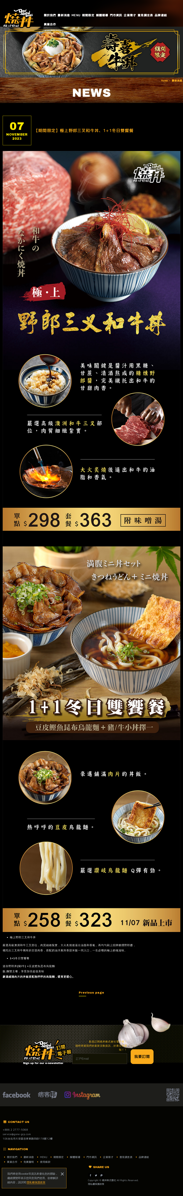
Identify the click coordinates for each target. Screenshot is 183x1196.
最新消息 (64, 15)
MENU (75, 15)
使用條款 (45, 1162)
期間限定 (88, 15)
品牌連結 (161, 15)
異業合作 (50, 24)
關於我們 (50, 15)
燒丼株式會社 (19, 18)
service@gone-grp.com (17, 1134)
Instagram (82, 1095)
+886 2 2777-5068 (15, 1129)
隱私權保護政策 (36, 1182)
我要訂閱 (142, 1056)
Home (164, 80)
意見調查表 (145, 15)
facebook (17, 1095)
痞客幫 (47, 1095)
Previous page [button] (91, 992)
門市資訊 (116, 15)
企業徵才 (130, 15)
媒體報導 (102, 15)
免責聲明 (29, 1162)
